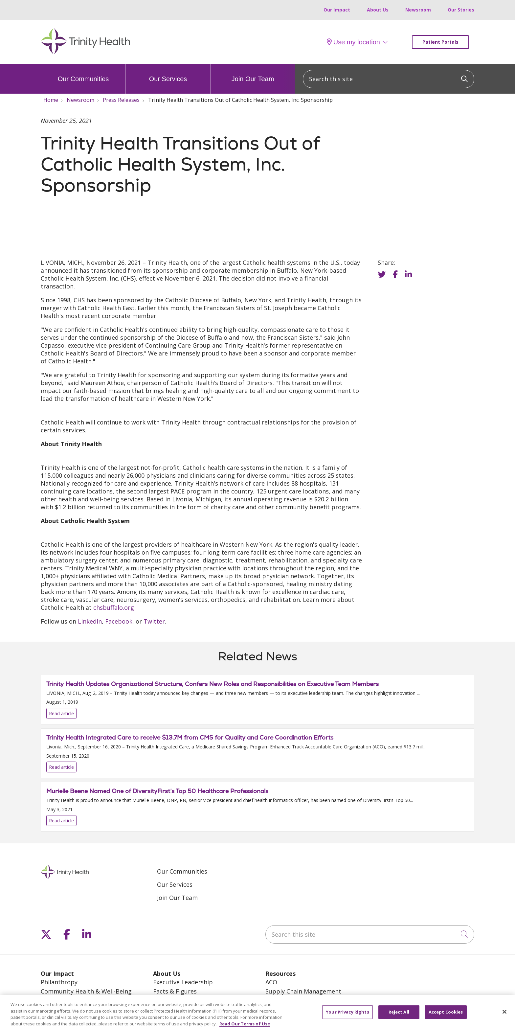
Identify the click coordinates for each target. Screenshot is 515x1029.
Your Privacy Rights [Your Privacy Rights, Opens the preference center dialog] (347, 1014)
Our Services (168, 73)
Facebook (118, 621)
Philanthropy (59, 982)
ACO (271, 982)
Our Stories (461, 10)
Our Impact (337, 10)
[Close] (504, 1014)
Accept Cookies (446, 1014)
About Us (378, 10)
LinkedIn (90, 621)
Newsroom (418, 10)
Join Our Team (253, 73)
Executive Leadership (183, 982)
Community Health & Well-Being (86, 991)
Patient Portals (440, 42)
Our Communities (83, 73)
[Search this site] (388, 79)
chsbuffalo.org (113, 607)
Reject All (399, 1014)
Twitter (154, 621)
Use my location (353, 42)
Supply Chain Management (303, 991)
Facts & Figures (175, 991)
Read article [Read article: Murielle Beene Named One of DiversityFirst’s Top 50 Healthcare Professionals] (257, 806)
